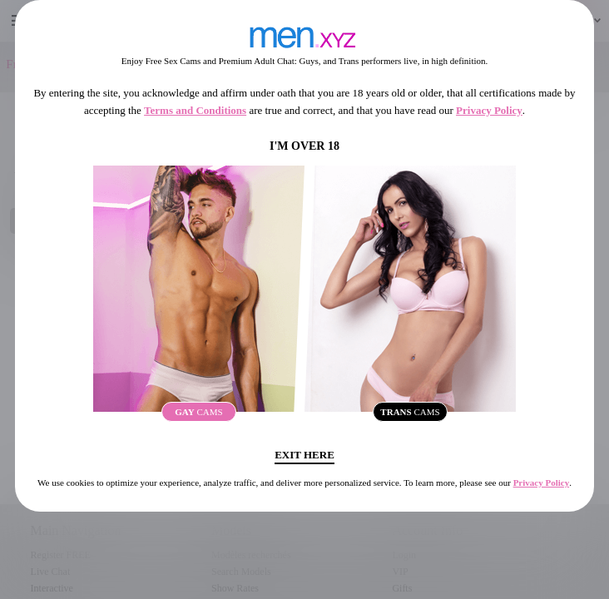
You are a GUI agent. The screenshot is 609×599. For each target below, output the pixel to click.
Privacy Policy (489, 110)
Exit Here (304, 454)
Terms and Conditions (195, 110)
